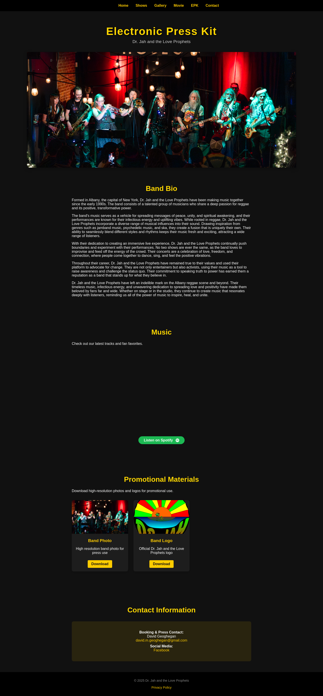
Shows (141, 5)
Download (99, 564)
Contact (212, 5)
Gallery (160, 5)
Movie (179, 5)
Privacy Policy (161, 687)
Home (123, 5)
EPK (195, 5)
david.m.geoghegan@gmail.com (161, 640)
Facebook (161, 650)
